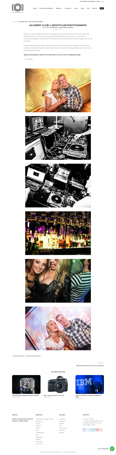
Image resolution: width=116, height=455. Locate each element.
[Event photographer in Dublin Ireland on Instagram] (91, 429)
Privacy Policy (39, 441)
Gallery (67, 8)
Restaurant (62, 430)
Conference (62, 419)
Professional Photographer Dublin (44, 419)
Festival (38, 428)
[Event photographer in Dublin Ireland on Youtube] (98, 429)
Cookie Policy (39, 444)
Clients (94, 8)
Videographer (39, 437)
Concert (38, 423)
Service (58, 8)
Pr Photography (40, 432)
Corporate (38, 426)
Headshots (62, 421)
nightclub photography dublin (33, 356)
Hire (101, 8)
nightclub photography (18, 356)
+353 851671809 (99, 1)
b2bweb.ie (74, 452)
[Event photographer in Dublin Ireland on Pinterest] (101, 429)
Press (60, 426)
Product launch (63, 428)
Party (37, 430)
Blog (76, 8)
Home (35, 8)
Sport (37, 435)
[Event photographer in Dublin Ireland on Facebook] (84, 429)
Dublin (24, 419)
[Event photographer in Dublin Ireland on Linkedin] (94, 429)
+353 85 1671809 (89, 419)
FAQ (88, 8)
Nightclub (61, 423)
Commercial (39, 421)
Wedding (38, 439)
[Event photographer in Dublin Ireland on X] (87, 429)
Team (82, 8)
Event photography (46, 8)
